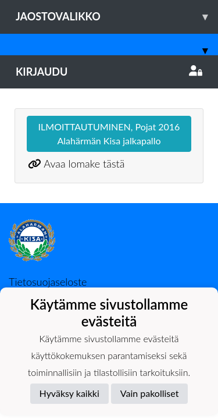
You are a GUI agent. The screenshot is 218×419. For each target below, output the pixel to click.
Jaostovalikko (117, 16)
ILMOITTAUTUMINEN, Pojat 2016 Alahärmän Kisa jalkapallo (109, 133)
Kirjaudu (109, 71)
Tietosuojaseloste (48, 281)
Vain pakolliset (149, 393)
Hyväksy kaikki (69, 393)
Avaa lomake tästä (84, 163)
